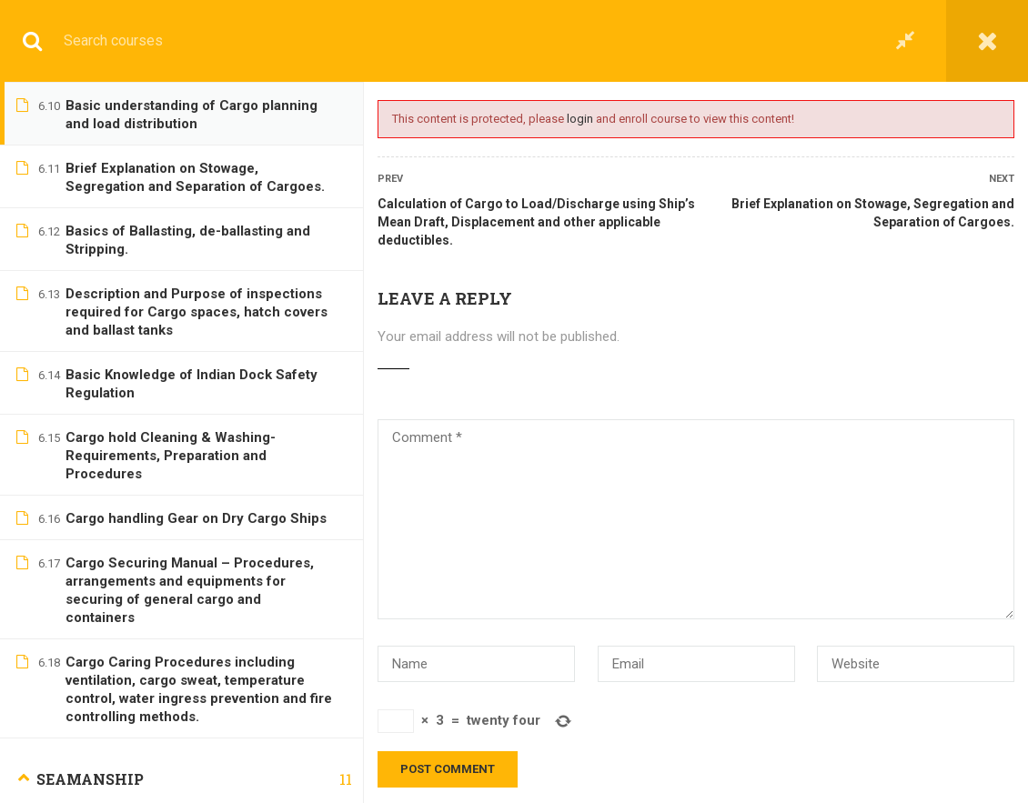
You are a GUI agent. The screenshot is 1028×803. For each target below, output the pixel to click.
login (580, 118)
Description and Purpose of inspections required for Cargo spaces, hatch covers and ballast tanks (197, 312)
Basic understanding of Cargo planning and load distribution (191, 114)
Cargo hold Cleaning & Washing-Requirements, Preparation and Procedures (171, 455)
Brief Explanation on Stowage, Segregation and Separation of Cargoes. (872, 212)
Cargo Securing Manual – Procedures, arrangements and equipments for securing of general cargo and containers (190, 590)
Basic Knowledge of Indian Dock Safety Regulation (191, 383)
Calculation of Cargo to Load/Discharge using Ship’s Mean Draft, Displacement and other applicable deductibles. (536, 221)
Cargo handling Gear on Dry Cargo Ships (196, 518)
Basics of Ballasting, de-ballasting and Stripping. (188, 240)
